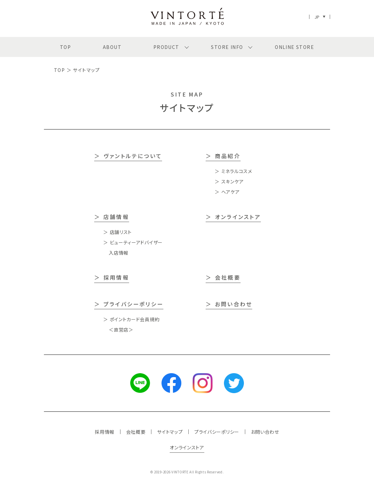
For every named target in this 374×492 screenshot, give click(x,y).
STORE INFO (227, 47)
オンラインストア (238, 217)
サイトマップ (170, 431)
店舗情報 (116, 217)
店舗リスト (121, 232)
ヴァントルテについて (132, 156)
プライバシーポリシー (133, 304)
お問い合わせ (233, 304)
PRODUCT (166, 47)
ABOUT (112, 47)
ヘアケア (230, 191)
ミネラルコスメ (236, 171)
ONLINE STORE (294, 47)
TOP (65, 47)
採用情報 (116, 277)
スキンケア (232, 181)
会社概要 (228, 277)
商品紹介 (228, 156)
